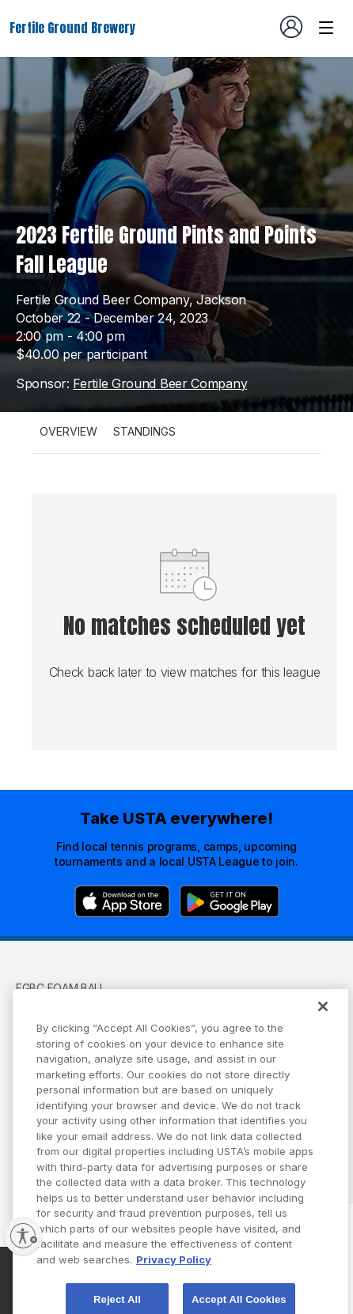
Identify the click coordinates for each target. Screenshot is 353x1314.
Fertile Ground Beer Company (160, 383)
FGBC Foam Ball (60, 988)
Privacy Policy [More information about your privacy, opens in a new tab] (173, 1273)
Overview (68, 431)
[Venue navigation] (326, 27)
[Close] (323, 1020)
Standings (144, 431)
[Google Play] (229, 901)
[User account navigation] (291, 26)
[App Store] (122, 901)
